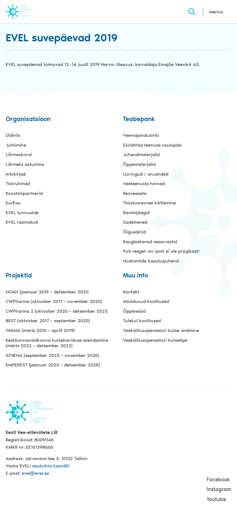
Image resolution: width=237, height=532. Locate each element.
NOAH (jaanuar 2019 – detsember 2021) (47, 291)
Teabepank (139, 119)
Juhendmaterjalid (141, 154)
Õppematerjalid (139, 164)
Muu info (135, 275)
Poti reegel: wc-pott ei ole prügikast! (161, 251)
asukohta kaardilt (50, 465)
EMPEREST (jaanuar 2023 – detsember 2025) (53, 365)
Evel (27, 11)
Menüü (216, 11)
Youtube (216, 499)
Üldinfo (13, 135)
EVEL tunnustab (22, 212)
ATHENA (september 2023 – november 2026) (52, 355)
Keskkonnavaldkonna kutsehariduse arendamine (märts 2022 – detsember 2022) (57, 343)
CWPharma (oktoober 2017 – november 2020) (54, 301)
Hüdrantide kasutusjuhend (151, 261)
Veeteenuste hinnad (144, 183)
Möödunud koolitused (146, 301)
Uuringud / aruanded (145, 174)
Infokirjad (16, 174)
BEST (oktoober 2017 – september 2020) (48, 320)
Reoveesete (134, 193)
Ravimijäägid (136, 212)
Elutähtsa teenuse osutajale (152, 145)
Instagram (219, 489)
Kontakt (131, 291)
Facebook (218, 479)
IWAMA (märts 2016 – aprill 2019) (40, 330)
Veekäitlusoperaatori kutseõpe (155, 340)
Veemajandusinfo (141, 135)
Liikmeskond (18, 154)
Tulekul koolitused (142, 320)
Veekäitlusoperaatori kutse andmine (161, 330)
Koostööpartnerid (24, 193)
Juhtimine (16, 145)
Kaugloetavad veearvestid (150, 241)
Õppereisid (134, 311)
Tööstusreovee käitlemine (149, 202)
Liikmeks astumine (25, 164)
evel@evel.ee (35, 473)
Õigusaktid (134, 232)
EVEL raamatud (22, 222)
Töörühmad (18, 183)
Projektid (19, 275)
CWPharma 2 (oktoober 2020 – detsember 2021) (57, 311)
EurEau (13, 202)
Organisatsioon (28, 119)
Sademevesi (135, 222)
